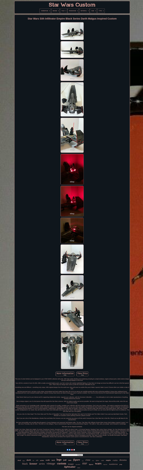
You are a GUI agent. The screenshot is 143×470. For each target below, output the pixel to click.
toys (93, 460)
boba (24, 460)
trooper (71, 464)
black (25, 463)
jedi (64, 460)
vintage (51, 463)
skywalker (78, 464)
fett (33, 460)
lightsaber (70, 466)
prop (120, 464)
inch (53, 460)
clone (87, 460)
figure (76, 459)
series (42, 463)
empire (108, 460)
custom (61, 463)
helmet (78, 467)
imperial (105, 464)
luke (69, 460)
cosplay (115, 460)
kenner (33, 463)
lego (59, 459)
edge (83, 460)
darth (29, 460)
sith (37, 460)
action (42, 460)
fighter (97, 460)
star (84, 463)
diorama (123, 460)
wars (98, 463)
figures (91, 464)
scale (48, 460)
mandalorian (113, 464)
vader (102, 460)
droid (19, 460)
